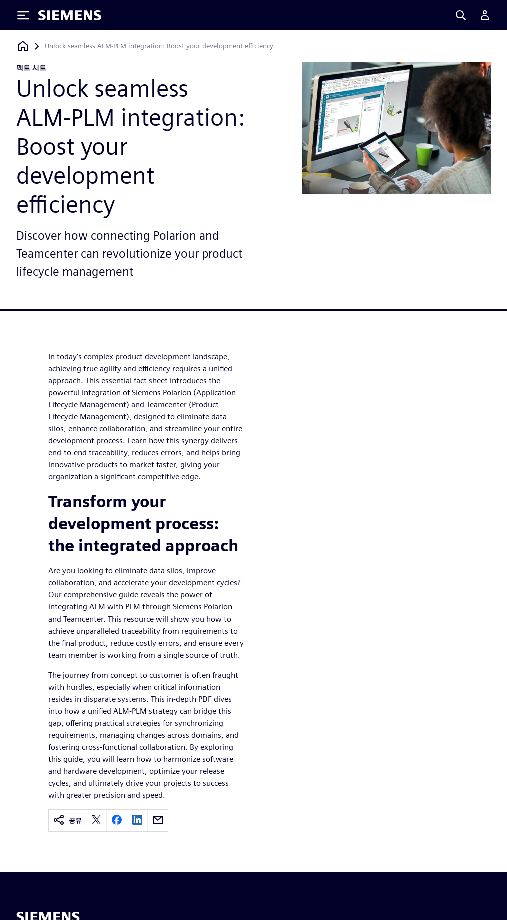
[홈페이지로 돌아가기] (23, 46)
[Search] (461, 15)
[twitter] (96, 820)
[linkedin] (137, 820)
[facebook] (117, 820)
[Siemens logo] (69, 15)
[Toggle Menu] (23, 15)
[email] (158, 820)
